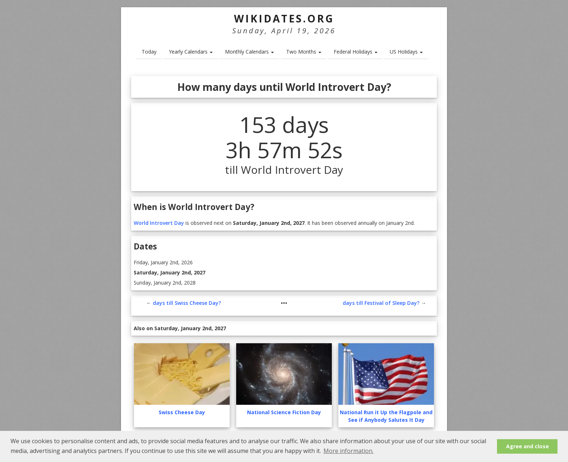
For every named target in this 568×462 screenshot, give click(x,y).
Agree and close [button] (527, 446)
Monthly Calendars (249, 51)
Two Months (303, 51)
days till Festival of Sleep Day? (381, 302)
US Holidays (406, 51)
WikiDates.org (284, 18)
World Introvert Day (159, 222)
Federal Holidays (355, 51)
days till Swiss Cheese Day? (187, 302)
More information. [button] (348, 451)
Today (149, 51)
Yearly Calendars (191, 51)
